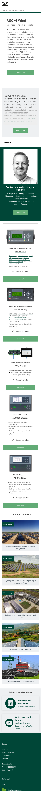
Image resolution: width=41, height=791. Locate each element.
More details (20, 279)
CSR (3, 784)
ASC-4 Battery (9, 121)
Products (11, 10)
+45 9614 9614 (10, 767)
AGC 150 (20, 262)
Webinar (7, 142)
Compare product (20, 271)
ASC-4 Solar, (29, 118)
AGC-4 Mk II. (26, 121)
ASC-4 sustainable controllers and (19, 260)
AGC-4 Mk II (13, 262)
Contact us (20, 72)
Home (5, 10)
